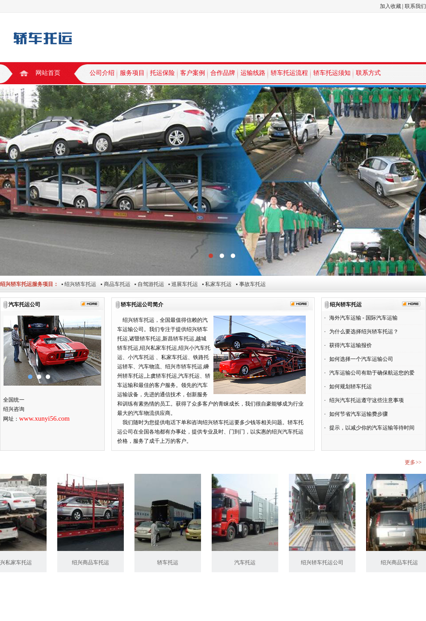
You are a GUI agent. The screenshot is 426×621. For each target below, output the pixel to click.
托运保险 (162, 73)
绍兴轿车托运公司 (324, 562)
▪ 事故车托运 (248, 284)
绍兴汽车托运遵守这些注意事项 (366, 400)
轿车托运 (170, 562)
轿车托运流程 (289, 73)
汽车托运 (247, 562)
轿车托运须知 (332, 73)
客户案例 (192, 73)
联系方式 (368, 73)
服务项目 (132, 73)
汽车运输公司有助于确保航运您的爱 (371, 373)
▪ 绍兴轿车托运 (77, 284)
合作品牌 (222, 73)
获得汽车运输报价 (350, 345)
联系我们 (415, 6)
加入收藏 (390, 6)
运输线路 (253, 73)
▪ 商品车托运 (113, 284)
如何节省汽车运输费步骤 (358, 414)
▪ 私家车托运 (215, 284)
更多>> (413, 462)
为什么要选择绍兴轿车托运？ (363, 331)
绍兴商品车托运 (92, 562)
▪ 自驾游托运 (147, 284)
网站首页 (48, 73)
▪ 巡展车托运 (181, 284)
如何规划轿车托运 (350, 386)
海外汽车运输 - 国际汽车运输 (363, 318)
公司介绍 (102, 73)
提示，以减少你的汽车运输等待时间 (371, 428)
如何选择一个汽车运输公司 (361, 359)
